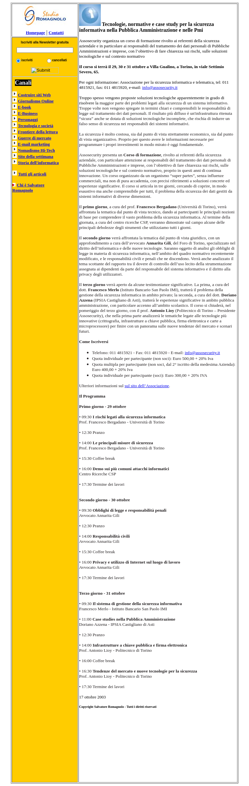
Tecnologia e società (35, 125)
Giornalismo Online (35, 101)
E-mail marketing (34, 144)
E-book (24, 107)
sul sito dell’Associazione (146, 385)
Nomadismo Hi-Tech (36, 150)
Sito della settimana (35, 156)
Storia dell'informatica (38, 162)
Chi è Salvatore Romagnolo (28, 188)
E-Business (28, 113)
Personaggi (28, 119)
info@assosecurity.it (160, 87)
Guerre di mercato (34, 138)
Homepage (44, 30)
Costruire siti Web (34, 94)
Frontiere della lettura (38, 131)
